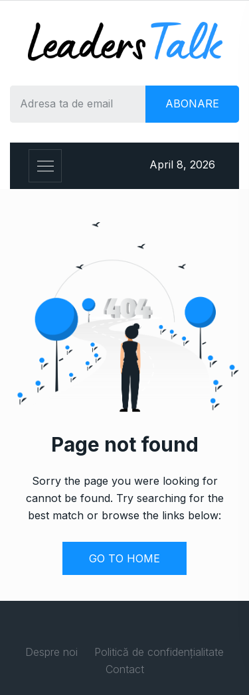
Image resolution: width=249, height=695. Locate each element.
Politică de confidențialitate (159, 652)
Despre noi (51, 652)
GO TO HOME (124, 558)
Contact (125, 669)
